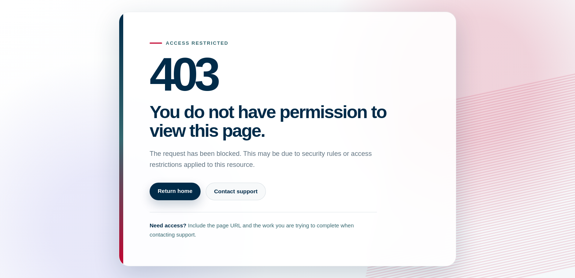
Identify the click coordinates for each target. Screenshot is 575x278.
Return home (175, 191)
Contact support (236, 191)
